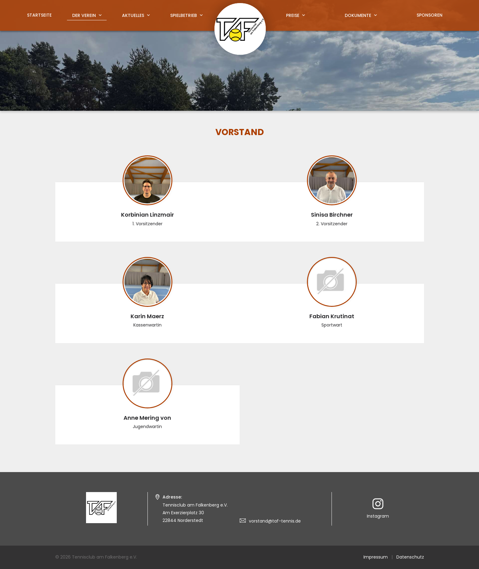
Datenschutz (410, 557)
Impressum (375, 557)
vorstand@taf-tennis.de (275, 521)
